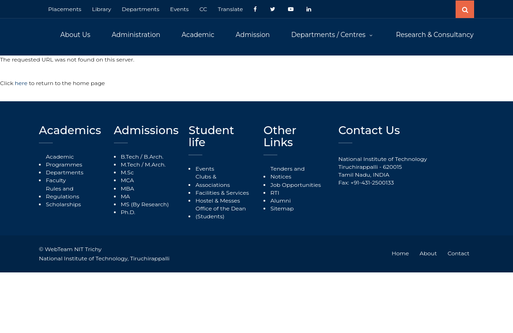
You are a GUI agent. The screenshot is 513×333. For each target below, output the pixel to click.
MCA (127, 180)
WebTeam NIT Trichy (73, 249)
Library (101, 9)
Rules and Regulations (62, 192)
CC (203, 9)
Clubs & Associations (212, 180)
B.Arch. (153, 156)
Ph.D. (128, 212)
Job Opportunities (295, 184)
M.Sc (127, 172)
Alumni (280, 200)
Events (179, 9)
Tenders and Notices (287, 172)
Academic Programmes (64, 160)
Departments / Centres (329, 35)
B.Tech (130, 156)
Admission (253, 35)
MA (125, 196)
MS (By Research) (145, 204)
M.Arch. (155, 164)
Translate (230, 9)
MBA (127, 188)
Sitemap (282, 208)
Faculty (56, 180)
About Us (75, 35)
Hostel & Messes (217, 200)
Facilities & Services (222, 192)
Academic (197, 35)
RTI (274, 192)
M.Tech (130, 164)
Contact (458, 253)
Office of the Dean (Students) (220, 212)
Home (400, 253)
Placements (64, 9)
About (428, 253)
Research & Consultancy (435, 35)
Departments (140, 9)
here (22, 83)
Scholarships (63, 204)
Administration (136, 35)
